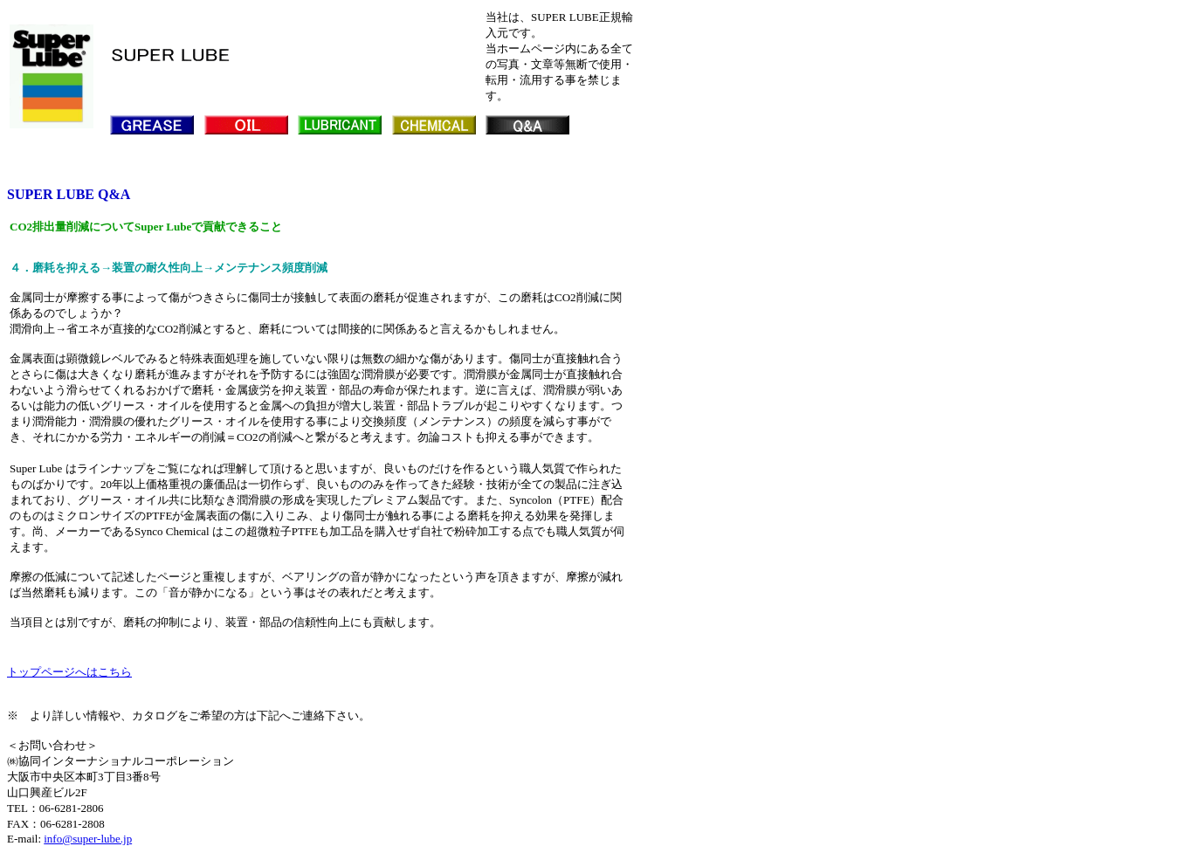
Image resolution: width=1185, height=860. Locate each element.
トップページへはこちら (69, 671)
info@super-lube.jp (88, 838)
